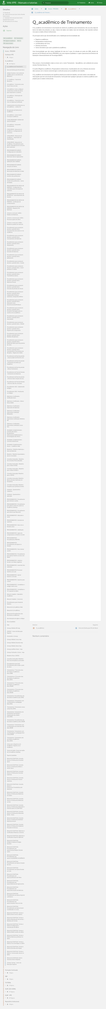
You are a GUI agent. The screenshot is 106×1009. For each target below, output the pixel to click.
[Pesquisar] (44, 3)
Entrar (99, 2)
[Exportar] (14, 30)
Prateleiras (81, 2)
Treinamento (18, 38)
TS (19, 41)
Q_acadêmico (8, 38)
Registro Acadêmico (9, 41)
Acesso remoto (8, 43)
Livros (91, 2)
